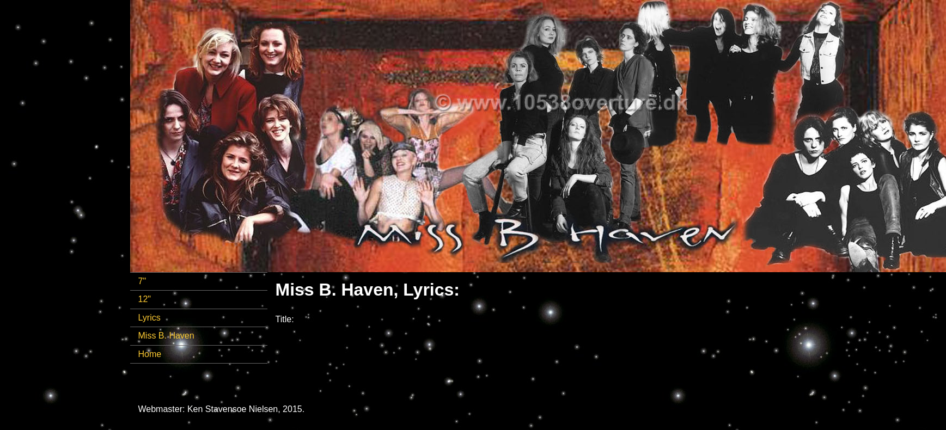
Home (150, 354)
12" (144, 299)
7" (142, 281)
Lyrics (149, 317)
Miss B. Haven (166, 335)
